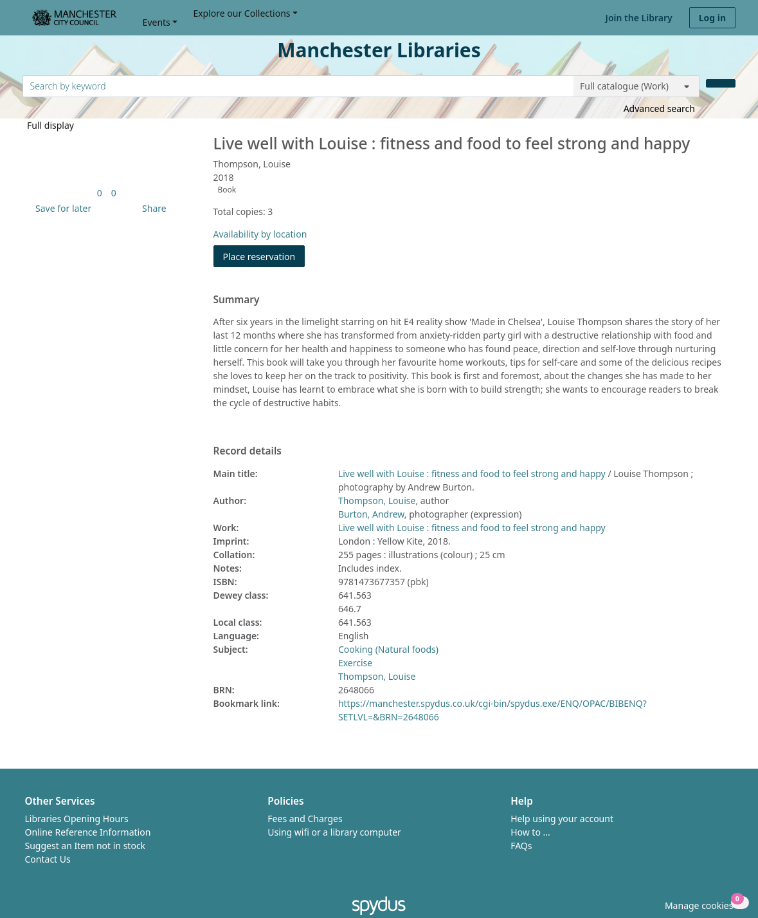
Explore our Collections (241, 13)
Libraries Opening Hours (77, 818)
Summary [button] (236, 300)
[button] (61, 208)
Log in (712, 18)
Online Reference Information (88, 832)
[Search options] (636, 86)
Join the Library (639, 18)
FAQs (521, 845)
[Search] (720, 83)
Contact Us (48, 859)
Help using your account (561, 818)
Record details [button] (247, 451)
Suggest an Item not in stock (85, 845)
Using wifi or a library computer (334, 832)
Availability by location (260, 234)
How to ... (530, 832)
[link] (99, 193)
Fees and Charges (304, 818)
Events (156, 22)
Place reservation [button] (264, 256)
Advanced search (659, 108)
